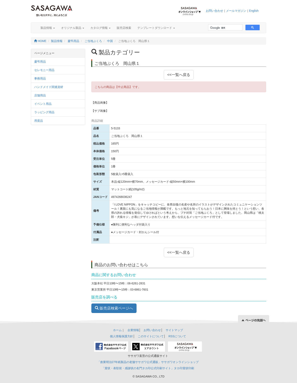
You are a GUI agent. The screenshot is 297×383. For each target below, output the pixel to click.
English (254, 10)
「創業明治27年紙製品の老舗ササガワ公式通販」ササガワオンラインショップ (148, 362)
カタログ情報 (100, 27)
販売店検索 (124, 27)
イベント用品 (43, 103)
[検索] (225, 28)
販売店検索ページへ (114, 308)
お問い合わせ (214, 10)
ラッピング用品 (44, 112)
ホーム (117, 330)
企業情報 (133, 330)
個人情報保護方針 (121, 336)
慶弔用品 (73, 41)
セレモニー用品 (44, 70)
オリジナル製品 (72, 27)
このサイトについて (151, 336)
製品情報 (47, 27)
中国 (110, 41)
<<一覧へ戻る (178, 75)
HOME (40, 41)
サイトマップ (174, 330)
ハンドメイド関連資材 (48, 87)
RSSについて (177, 336)
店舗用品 (40, 95)
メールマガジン (236, 10)
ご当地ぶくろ (93, 41)
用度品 (38, 120)
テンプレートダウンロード (156, 27)
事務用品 (40, 78)
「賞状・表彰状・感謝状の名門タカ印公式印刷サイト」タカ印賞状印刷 (148, 368)
